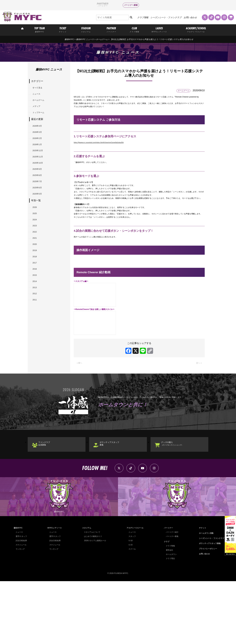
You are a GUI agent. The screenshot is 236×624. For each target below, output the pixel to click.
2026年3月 (39, 142)
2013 (36, 334)
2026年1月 (39, 157)
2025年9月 (39, 188)
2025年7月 (39, 204)
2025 (36, 242)
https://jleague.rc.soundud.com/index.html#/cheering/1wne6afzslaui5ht (99, 147)
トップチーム (41, 119)
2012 (36, 342)
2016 (36, 311)
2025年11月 (40, 173)
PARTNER (111, 29)
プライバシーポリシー (206, 591)
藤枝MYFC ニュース (85, 39)
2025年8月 (39, 196)
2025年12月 (40, 165)
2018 (36, 296)
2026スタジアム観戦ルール (95, 583)
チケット (201, 571)
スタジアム (86, 571)
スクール (131, 592)
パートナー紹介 (171, 575)
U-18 (129, 583)
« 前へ (80, 399)
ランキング (20, 592)
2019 (36, 288)
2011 (36, 350)
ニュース (38, 96)
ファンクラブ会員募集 (48, 481)
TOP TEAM (39, 29)
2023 (36, 257)
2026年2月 (39, 150)
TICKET (63, 29)
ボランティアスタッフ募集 (114, 481)
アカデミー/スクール (134, 571)
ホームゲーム (102, 39)
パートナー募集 (131, 5)
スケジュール (21, 587)
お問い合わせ (190, 17)
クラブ (165, 584)
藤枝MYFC (69, 39)
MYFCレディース (54, 571)
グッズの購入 (178, 481)
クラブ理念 (169, 601)
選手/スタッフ (22, 579)
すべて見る (40, 88)
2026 (36, 234)
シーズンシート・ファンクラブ (166, 17)
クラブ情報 (142, 17)
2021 (36, 273)
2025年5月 (39, 219)
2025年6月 (39, 211)
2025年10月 (40, 181)
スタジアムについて (91, 575)
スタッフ (131, 579)
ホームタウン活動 (205, 576)
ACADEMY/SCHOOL (196, 29)
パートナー (167, 571)
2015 (36, 319)
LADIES (159, 29)
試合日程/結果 (22, 583)
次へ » (198, 399)
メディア (38, 111)
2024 (36, 249)
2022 (36, 265)
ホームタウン (170, 597)
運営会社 (168, 593)
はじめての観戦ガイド (92, 579)
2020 (36, 280)
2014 (36, 327)
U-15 (129, 587)
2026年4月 (39, 134)
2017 (36, 303)
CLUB (134, 29)
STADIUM (86, 29)
